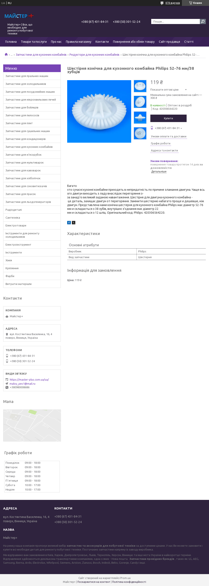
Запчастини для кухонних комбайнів (41, 54)
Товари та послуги (34, 41)
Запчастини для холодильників (26, 83)
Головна (11, 41)
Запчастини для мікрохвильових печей (31, 99)
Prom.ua (125, 578)
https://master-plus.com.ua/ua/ (29, 379)
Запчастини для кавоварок (23, 170)
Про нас (56, 41)
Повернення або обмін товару (134, 41)
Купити (168, 118)
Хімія (9, 260)
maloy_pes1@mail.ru (22, 383)
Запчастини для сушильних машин (28, 130)
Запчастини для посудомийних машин (30, 91)
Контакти (102, 41)
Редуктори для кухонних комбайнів (94, 54)
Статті (188, 41)
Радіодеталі (14, 209)
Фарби (10, 276)
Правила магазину (78, 41)
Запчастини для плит (19, 123)
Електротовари (16, 225)
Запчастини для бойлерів (22, 107)
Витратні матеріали (19, 283)
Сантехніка (13, 217)
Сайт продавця (169, 41)
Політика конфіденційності (129, 581)
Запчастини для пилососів (22, 115)
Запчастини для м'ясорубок (24, 154)
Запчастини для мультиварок (25, 162)
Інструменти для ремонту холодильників (22, 235)
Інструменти (14, 252)
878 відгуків (172, 2)
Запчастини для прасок (21, 193)
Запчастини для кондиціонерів (26, 138)
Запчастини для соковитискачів (26, 186)
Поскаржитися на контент (93, 581)
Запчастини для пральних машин (27, 75)
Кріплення (12, 268)
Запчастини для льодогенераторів (28, 201)
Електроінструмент (18, 244)
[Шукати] (203, 21)
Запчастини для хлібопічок (23, 178)
